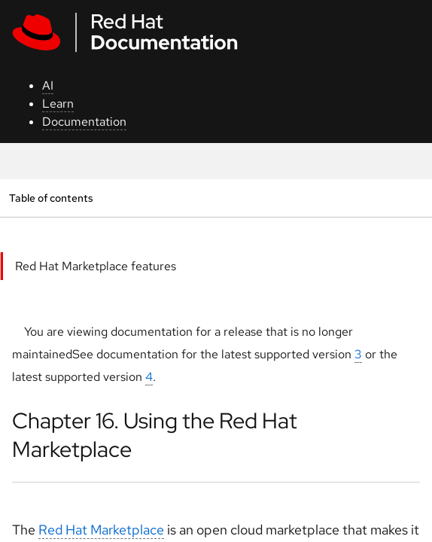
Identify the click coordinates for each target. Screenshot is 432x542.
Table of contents (50, 197)
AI (47, 85)
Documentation (84, 121)
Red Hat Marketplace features (95, 266)
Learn (58, 103)
